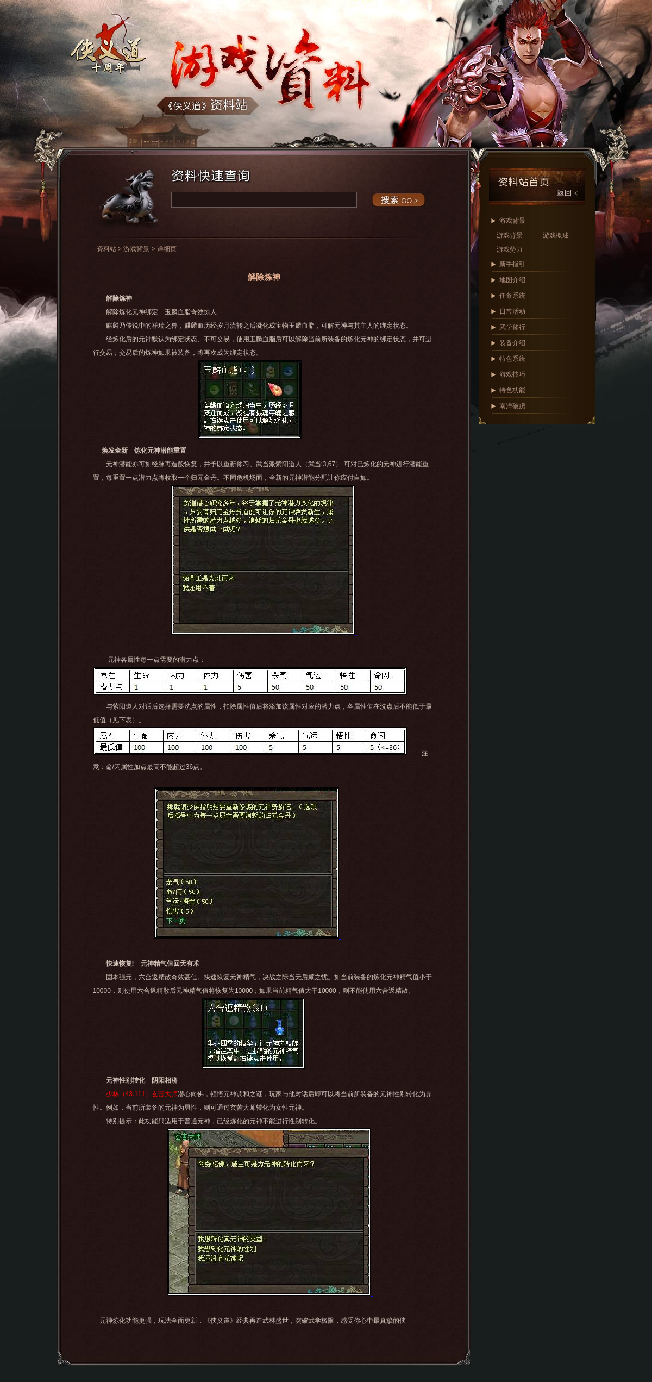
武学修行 (512, 327)
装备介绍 (512, 343)
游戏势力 (510, 249)
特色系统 (512, 358)
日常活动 (512, 311)
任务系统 (512, 295)
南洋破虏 (512, 406)
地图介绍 (512, 280)
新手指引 (512, 264)
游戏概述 (556, 235)
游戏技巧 (512, 374)
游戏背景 (512, 220)
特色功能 (512, 390)
